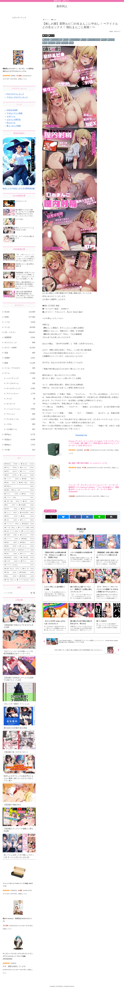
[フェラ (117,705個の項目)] (27, 471)
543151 (14, 890)
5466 (13, 76)
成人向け (51, 42)
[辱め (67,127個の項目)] (10, 482)
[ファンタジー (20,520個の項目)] (11, 523)
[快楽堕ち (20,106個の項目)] (28, 523)
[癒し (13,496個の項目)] (10, 576)
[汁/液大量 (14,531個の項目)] (27, 557)
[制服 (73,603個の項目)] (28, 478)
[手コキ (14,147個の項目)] (27, 561)
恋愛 (45, 42)
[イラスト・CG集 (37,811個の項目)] (19, 497)
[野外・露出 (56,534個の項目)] (26, 482)
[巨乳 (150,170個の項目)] (10, 471)
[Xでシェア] (51, 517)
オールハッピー (74, 39)
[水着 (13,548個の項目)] (10, 572)
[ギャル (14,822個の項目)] (27, 553)
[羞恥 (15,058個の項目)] (10, 546)
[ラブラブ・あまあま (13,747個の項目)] (19, 565)
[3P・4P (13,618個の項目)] (28, 568)
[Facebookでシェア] (75, 517)
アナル (65, 39)
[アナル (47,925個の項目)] (11, 493)
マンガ (51, 35)
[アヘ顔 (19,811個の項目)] (9, 527)
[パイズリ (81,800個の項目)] (11, 478)
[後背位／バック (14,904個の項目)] (26, 550)
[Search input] (17, 592)
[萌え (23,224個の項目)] (27, 516)
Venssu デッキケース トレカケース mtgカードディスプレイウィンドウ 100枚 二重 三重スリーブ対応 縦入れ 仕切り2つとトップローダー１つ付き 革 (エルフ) (94, 443)
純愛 (71, 42)
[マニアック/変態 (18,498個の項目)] (26, 527)
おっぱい (46, 39)
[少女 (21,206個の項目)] (10, 520)
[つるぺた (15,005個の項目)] (26, 546)
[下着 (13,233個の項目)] (9, 580)
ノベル (83, 39)
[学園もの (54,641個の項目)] (19, 486)
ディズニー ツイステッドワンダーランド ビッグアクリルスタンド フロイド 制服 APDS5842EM (18, 956)
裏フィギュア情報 (14, 126)
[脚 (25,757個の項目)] (10, 505)
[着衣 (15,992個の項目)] (10, 542)
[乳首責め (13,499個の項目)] (26, 572)
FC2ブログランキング (15, 94)
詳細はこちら (104, 496)
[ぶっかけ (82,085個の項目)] (26, 475)
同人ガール (11, 123)
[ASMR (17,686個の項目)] (10, 535)
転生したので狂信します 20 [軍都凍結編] (19, 188)
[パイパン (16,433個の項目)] (11, 538)
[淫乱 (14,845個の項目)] (10, 553)
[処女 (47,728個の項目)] (27, 493)
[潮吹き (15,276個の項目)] (27, 542)
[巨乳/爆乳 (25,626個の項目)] (26, 505)
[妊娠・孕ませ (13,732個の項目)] (12, 568)
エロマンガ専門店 (14, 120)
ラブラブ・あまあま (94, 39)
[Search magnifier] (34, 592)
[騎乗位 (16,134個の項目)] (27, 538)
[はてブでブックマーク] (87, 517)
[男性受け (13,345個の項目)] (26, 576)
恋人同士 (111, 39)
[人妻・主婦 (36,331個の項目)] (12, 501)
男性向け (65, 42)
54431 (13, 963)
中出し (103, 39)
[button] (111, 517)
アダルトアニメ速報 (14, 113)
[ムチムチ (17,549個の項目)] (27, 535)
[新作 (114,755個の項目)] (10, 475)
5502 (79, 467)
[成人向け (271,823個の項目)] (27, 464)
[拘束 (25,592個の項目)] (11, 508)
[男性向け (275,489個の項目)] (11, 464)
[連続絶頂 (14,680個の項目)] (11, 557)
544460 (79, 450)
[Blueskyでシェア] (63, 517)
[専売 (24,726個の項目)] (11, 516)
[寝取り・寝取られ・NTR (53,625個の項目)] (19, 490)
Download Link (81, 435)
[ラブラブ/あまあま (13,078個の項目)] (25, 580)
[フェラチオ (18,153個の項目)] (27, 531)
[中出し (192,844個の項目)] (10, 467)
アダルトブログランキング (17, 97)
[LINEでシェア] (99, 517)
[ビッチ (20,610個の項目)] (27, 520)
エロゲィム (11, 116)
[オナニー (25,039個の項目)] (10, 512)
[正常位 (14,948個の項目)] (9, 550)
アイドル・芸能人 (56, 39)
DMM (45, 35)
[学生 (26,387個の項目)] (28, 501)
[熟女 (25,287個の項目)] (27, 508)
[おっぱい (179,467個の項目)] (27, 467)
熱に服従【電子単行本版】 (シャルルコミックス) (88, 463)
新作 (58, 42)
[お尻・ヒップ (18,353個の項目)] (11, 531)
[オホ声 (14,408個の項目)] (11, 561)
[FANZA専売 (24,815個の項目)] (27, 512)
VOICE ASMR (12, 110)
